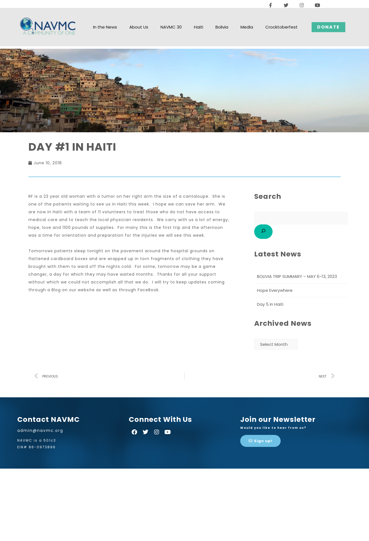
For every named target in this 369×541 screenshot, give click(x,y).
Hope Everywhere (275, 290)
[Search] (263, 231)
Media (247, 19)
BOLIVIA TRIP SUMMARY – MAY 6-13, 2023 (297, 276)
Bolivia (221, 19)
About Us (138, 19)
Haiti (198, 19)
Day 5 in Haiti (270, 304)
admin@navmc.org (40, 430)
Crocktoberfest (281, 19)
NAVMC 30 (171, 19)
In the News (105, 19)
